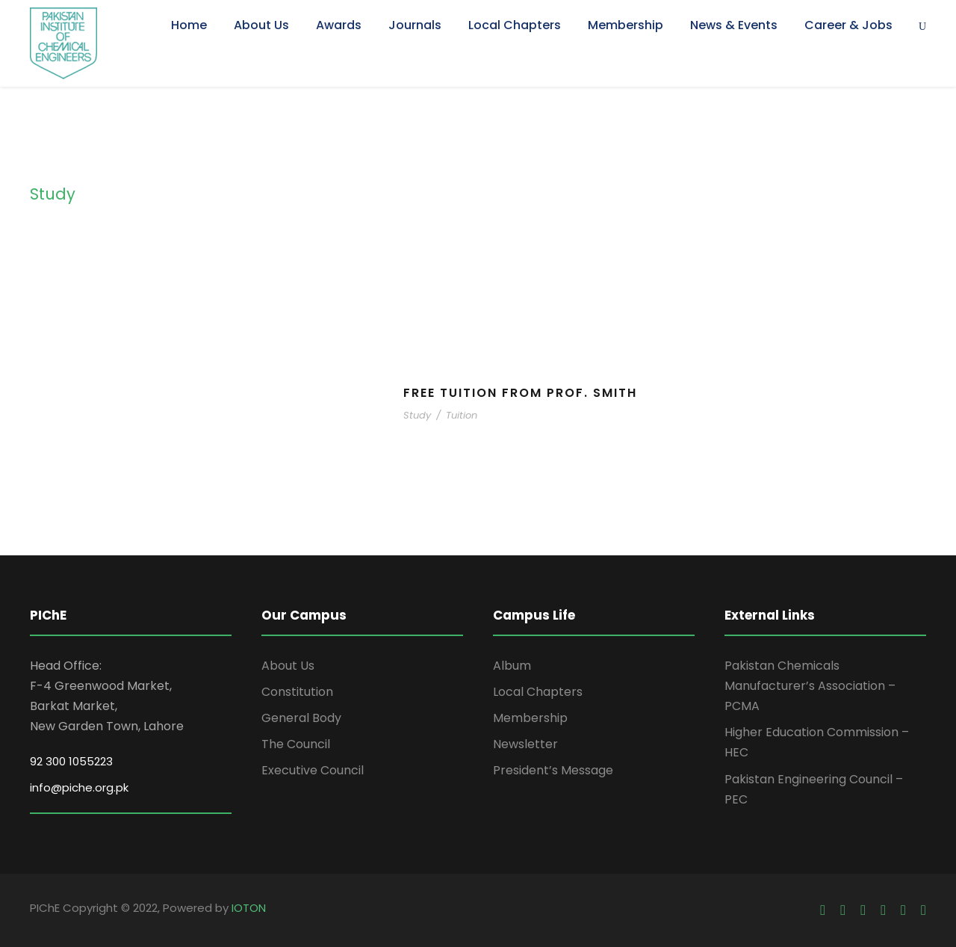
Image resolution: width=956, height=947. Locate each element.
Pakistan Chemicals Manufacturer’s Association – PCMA (810, 686)
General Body (301, 718)
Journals (414, 25)
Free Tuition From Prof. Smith (520, 392)
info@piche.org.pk (79, 787)
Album (512, 665)
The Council (295, 744)
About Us (261, 25)
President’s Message (553, 770)
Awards (338, 25)
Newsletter (525, 744)
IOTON (249, 908)
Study (417, 415)
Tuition (461, 415)
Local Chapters (514, 25)
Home (189, 25)
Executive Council (312, 770)
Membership (625, 25)
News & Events (733, 25)
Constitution (297, 691)
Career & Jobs (848, 25)
